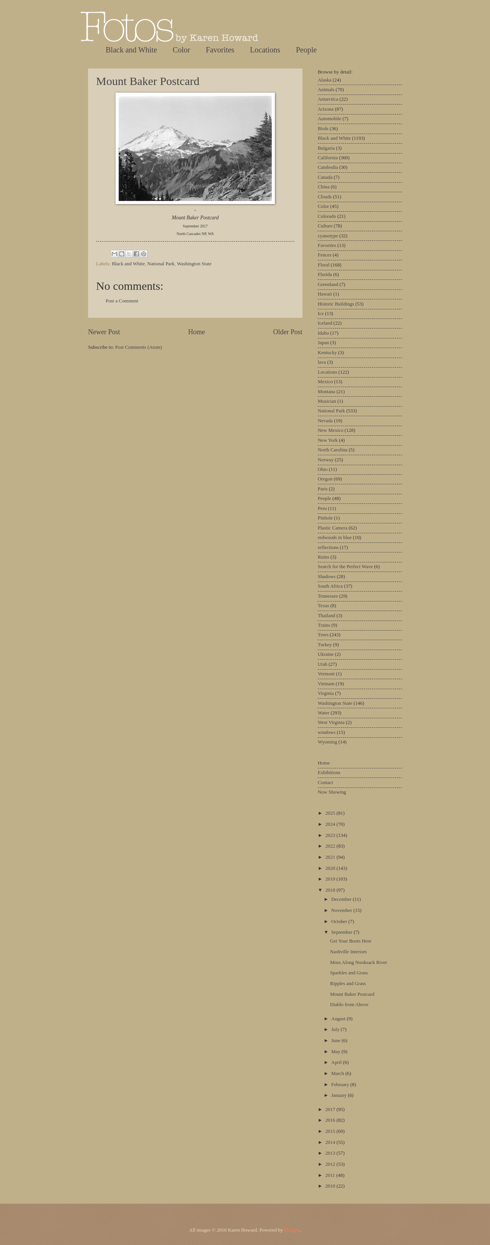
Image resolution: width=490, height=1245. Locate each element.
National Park (161, 263)
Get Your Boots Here (350, 941)
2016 (330, 1120)
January (339, 1095)
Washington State (194, 263)
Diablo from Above (349, 1004)
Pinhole (325, 518)
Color (181, 50)
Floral (324, 265)
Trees (323, 634)
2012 (330, 1164)
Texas (323, 605)
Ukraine (325, 654)
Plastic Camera (333, 528)
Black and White (131, 50)
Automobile (329, 118)
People (306, 50)
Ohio (323, 469)
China (324, 187)
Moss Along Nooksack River (358, 962)
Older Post (287, 332)
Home (196, 332)
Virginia (326, 693)
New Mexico (330, 430)
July (336, 1029)
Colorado (327, 216)
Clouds (325, 196)
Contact (325, 782)
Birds (323, 128)
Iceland (325, 323)
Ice (321, 313)
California (328, 157)
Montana (326, 391)
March (338, 1073)
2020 (330, 868)
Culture (325, 226)
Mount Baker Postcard (147, 81)
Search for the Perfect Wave (345, 566)
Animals (326, 89)
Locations (265, 50)
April (337, 1062)
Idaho (323, 333)
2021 (330, 857)
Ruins (323, 557)
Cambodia (328, 167)
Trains (324, 625)
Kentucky (327, 352)
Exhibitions (329, 772)
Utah (322, 664)
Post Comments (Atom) (138, 347)
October (339, 921)
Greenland (328, 284)
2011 (330, 1175)
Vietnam (326, 683)
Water (323, 713)
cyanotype (328, 236)
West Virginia (331, 722)
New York (328, 440)
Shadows (327, 576)
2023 (330, 835)
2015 (330, 1131)
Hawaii (325, 294)
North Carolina (333, 450)
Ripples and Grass (348, 983)
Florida (325, 274)
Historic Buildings (336, 304)
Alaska (325, 80)
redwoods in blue (335, 537)
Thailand (326, 615)
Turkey (325, 644)
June (336, 1040)
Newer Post (104, 332)
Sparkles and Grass (349, 972)
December (342, 899)
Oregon (325, 479)
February (340, 1084)
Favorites (220, 50)
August (338, 1018)
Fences (325, 255)
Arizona (325, 109)
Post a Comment (122, 301)
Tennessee (328, 596)
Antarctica (328, 99)
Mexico (325, 381)
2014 (330, 1142)
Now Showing (332, 792)
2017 (330, 1109)
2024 (330, 824)
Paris (323, 489)
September (342, 932)
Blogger (292, 1230)
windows (327, 732)
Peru (322, 508)
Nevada (325, 420)
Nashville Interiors (348, 951)
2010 (330, 1186)
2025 (330, 813)
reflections (328, 547)
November (342, 910)
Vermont (326, 673)
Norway (325, 459)
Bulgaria (326, 148)
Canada (325, 177)
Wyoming (327, 742)
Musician (327, 401)
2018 (330, 890)
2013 (330, 1153)
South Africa (330, 586)
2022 (330, 846)
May (336, 1051)
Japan (323, 342)
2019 (330, 879)
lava (322, 362)
